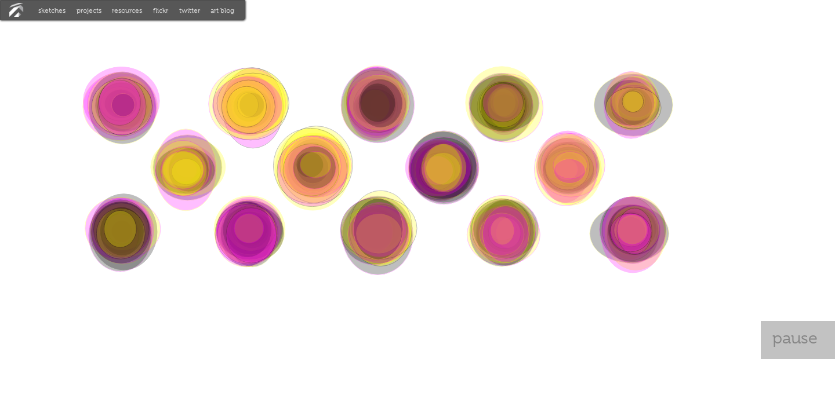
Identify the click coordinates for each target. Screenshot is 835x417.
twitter (189, 10)
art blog (222, 10)
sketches (52, 10)
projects (89, 10)
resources (127, 10)
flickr (160, 10)
